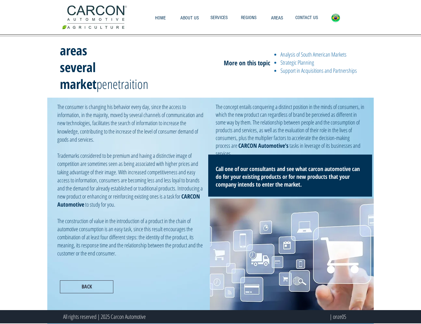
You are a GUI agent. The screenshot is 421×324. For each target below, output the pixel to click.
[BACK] (86, 286)
